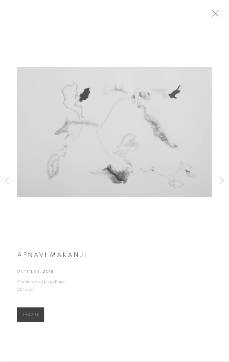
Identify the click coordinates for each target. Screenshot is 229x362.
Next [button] (222, 181)
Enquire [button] (30, 316)
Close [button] (215, 15)
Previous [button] (7, 181)
